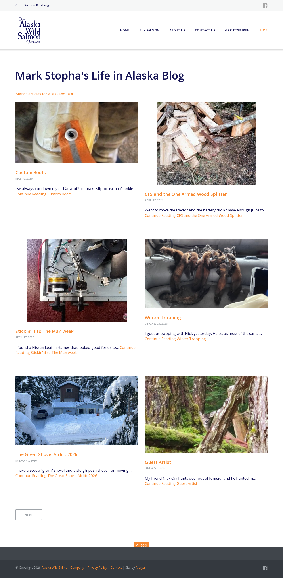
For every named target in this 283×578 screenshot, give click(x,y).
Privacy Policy (97, 567)
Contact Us (205, 30)
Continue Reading (43, 193)
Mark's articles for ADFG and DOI (44, 93)
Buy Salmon (149, 30)
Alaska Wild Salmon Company (63, 567)
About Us (177, 30)
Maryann (142, 567)
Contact (116, 567)
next (29, 515)
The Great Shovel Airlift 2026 (46, 454)
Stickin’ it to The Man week (44, 331)
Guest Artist (158, 462)
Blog (263, 30)
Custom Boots (30, 172)
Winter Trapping (163, 317)
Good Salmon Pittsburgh (33, 5)
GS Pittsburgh (237, 30)
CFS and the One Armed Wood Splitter (186, 194)
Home (125, 30)
